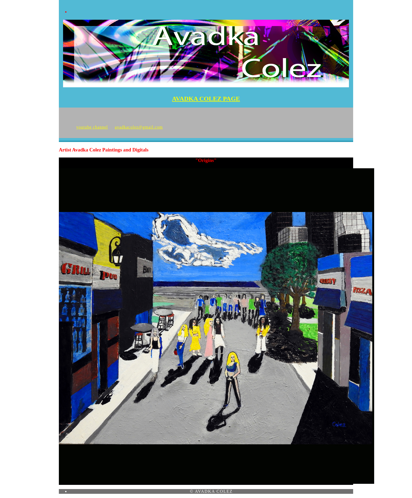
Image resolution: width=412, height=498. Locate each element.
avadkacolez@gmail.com (139, 127)
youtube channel (92, 127)
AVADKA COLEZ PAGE (206, 98)
